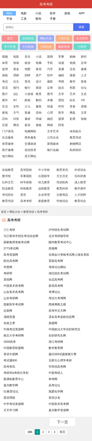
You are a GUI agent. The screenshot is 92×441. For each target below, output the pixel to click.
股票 (61, 118)
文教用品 (62, 194)
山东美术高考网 (14, 292)
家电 (5, 112)
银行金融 (53, 150)
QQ (15, 94)
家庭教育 (44, 201)
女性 (16, 106)
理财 (16, 75)
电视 (72, 62)
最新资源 (64, 46)
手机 (50, 62)
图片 (5, 94)
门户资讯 (8, 131)
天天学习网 (11, 410)
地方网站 (8, 156)
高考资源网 (11, 254)
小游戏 (29, 94)
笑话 (5, 87)
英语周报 (9, 397)
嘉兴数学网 (11, 385)
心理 (50, 112)
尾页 (62, 432)
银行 (27, 87)
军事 (61, 56)
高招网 (8, 279)
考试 (5, 81)
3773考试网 (11, 248)
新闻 (50, 56)
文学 (61, 94)
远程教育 (44, 188)
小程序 (82, 46)
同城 (39, 118)
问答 (16, 118)
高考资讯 (9, 366)
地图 (27, 69)
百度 (5, 125)
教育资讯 (62, 169)
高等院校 (26, 169)
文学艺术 (53, 131)
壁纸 (61, 100)
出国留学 (44, 176)
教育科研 (62, 188)
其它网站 (30, 156)
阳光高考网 (11, 260)
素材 (27, 118)
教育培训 (8, 201)
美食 (72, 106)
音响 (39, 112)
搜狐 (39, 125)
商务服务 (30, 137)
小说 (39, 56)
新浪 (27, 125)
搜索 (72, 75)
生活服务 (8, 137)
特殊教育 (26, 188)
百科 (5, 118)
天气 (16, 112)
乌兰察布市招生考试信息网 (21, 236)
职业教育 (8, 188)
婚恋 (50, 118)
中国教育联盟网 (14, 348)
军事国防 (26, 176)
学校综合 (62, 201)
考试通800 (10, 360)
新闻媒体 (53, 143)
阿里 (61, 125)
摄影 (50, 81)
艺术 (72, 94)
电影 (16, 56)
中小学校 (44, 169)
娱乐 (61, 87)
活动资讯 (28, 38)
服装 (39, 106)
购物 (72, 56)
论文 (16, 81)
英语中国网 (11, 354)
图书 (50, 94)
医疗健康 (8, 150)
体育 (5, 62)
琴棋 (61, 81)
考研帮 (8, 273)
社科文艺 (8, 182)
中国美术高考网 (14, 285)
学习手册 (10, 46)
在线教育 (8, 169)
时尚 (61, 106)
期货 (39, 87)
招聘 (27, 75)
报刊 (16, 87)
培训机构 (62, 182)
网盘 (72, 112)
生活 (5, 106)
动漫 (61, 62)
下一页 (62, 422)
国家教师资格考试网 (17, 242)
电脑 (39, 62)
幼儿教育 (44, 182)
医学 (61, 112)
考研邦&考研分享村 (16, 372)
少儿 (27, 106)
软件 (50, 75)
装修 (27, 112)
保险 (5, 75)
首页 (10, 38)
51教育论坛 (11, 391)
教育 (39, 94)
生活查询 (82, 38)
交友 (72, 69)
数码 (39, 100)
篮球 (5, 69)
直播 (61, 69)
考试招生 (8, 194)
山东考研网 (11, 298)
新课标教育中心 (14, 379)
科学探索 (26, 182)
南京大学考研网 (14, 335)
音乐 (27, 56)
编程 (61, 75)
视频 (5, 56)
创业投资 (30, 150)
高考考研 (26, 201)
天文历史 (62, 176)
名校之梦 (9, 323)
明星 (72, 87)
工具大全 (64, 38)
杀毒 (50, 100)
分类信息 (46, 46)
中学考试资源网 (14, 404)
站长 (72, 100)
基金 (16, 69)
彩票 (72, 118)
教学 (72, 81)
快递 (50, 106)
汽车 (50, 69)
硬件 (5, 100)
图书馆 (6, 176)
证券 (50, 87)
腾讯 (16, 125)
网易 (50, 125)
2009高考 (10, 341)
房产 (39, 75)
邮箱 (27, 100)
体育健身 (8, 143)
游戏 (16, 62)
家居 (39, 69)
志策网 (8, 310)
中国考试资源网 (14, 329)
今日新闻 (28, 46)
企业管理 (44, 194)
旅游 (27, 62)
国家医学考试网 (14, 304)
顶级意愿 (9, 316)
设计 (39, 81)
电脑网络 (30, 131)
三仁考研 (9, 229)
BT (15, 100)
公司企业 (53, 137)
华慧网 (8, 267)
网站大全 (46, 38)
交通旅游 (30, 143)
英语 (27, 81)
